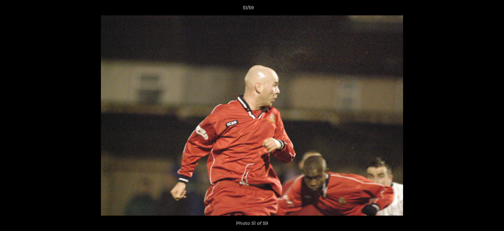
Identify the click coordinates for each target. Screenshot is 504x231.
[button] (477, 9)
